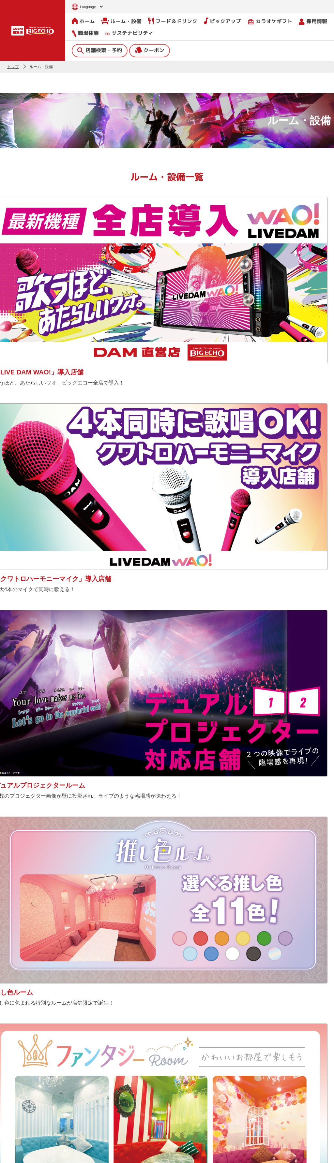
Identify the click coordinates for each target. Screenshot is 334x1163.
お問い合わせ (15, 1154)
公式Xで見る (139, 877)
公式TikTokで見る (307, 877)
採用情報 (313, 21)
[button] (7, 1033)
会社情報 (154, 1079)
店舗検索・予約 (99, 49)
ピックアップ (222, 20)
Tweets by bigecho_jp (28, 890)
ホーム (83, 20)
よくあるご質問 (103, 1094)
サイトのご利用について (54, 1154)
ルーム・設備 (121, 20)
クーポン (149, 49)
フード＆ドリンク (172, 20)
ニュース (96, 1081)
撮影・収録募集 (103, 1106)
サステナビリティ (129, 33)
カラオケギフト (270, 21)
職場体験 (85, 32)
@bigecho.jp (191, 890)
